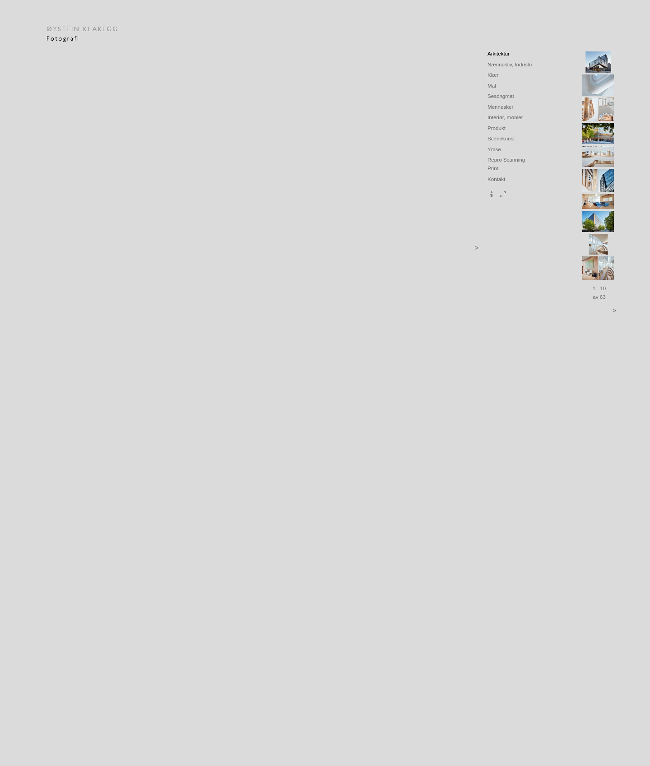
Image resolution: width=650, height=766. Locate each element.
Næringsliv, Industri (510, 64)
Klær (493, 75)
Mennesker (500, 107)
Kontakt (496, 179)
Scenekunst (501, 138)
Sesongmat (501, 96)
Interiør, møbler (505, 117)
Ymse (494, 149)
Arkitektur (499, 53)
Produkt (497, 128)
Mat (492, 85)
